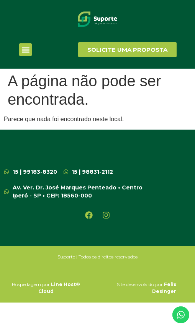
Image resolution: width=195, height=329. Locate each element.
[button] (25, 49)
